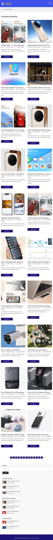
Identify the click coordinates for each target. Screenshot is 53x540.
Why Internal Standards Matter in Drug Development (39, 262)
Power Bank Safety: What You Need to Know (38, 434)
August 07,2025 (21, 351)
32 (41, 457)
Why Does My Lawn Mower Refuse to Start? (37, 350)
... (36, 457)
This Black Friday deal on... (13, 511)
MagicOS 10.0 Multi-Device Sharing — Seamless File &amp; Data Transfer (12, 218)
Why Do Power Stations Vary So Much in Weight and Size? (39, 87)
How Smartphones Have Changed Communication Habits (13, 130)
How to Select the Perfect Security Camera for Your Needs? (12, 350)
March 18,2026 (21, 47)
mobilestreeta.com (26, 538)
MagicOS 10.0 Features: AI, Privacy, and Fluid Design (40, 174)
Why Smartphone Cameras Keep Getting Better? (39, 130)
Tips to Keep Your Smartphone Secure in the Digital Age (38, 218)
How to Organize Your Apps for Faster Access (12, 262)
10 (34, 457)
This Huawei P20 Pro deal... (13, 486)
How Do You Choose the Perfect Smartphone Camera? (12, 174)
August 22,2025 (47, 307)
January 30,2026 (47, 89)
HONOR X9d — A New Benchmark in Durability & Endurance (13, 45)
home (2, 9)
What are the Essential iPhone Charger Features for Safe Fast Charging (39, 392)
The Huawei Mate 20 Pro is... (13, 526)
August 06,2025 (47, 394)
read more (6, 56)
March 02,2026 (47, 47)
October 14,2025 (47, 219)
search (5, 472)
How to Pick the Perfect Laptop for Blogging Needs (39, 306)
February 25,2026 (21, 89)
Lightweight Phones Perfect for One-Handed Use (38, 45)
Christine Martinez (10, 47)
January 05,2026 (21, 131)
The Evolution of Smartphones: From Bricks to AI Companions (12, 306)
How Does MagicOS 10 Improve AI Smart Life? (13, 87)
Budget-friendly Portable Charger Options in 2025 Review (13, 434)
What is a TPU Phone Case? (13, 481)
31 (39, 457)
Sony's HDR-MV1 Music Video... (14, 491)
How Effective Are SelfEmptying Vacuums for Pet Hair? (12, 392)
